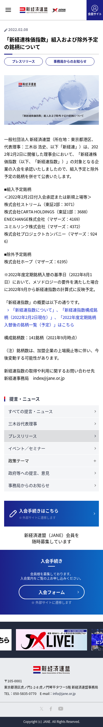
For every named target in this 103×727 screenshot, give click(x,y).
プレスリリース (23, 61)
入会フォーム (51, 592)
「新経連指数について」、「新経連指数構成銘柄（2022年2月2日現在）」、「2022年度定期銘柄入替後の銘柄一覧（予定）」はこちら (51, 317)
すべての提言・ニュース (30, 411)
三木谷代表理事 (22, 424)
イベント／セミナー (26, 448)
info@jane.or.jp (64, 693)
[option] (51, 639)
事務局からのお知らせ (70, 61)
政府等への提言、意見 (28, 473)
